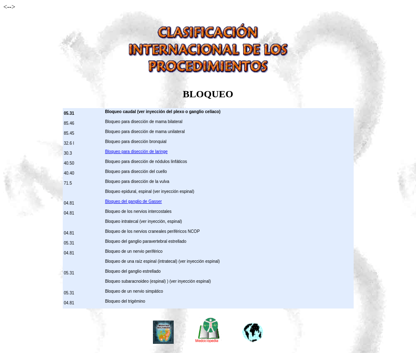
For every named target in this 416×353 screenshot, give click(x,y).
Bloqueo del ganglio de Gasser (133, 201)
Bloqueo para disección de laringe (136, 151)
